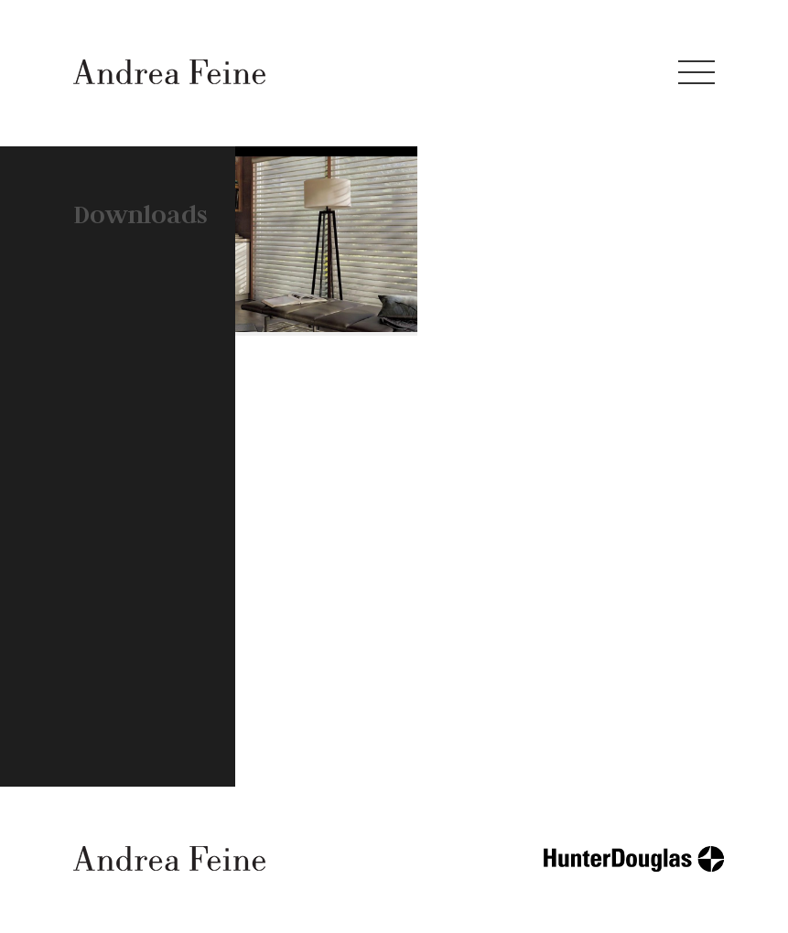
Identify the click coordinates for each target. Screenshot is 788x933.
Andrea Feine (169, 71)
